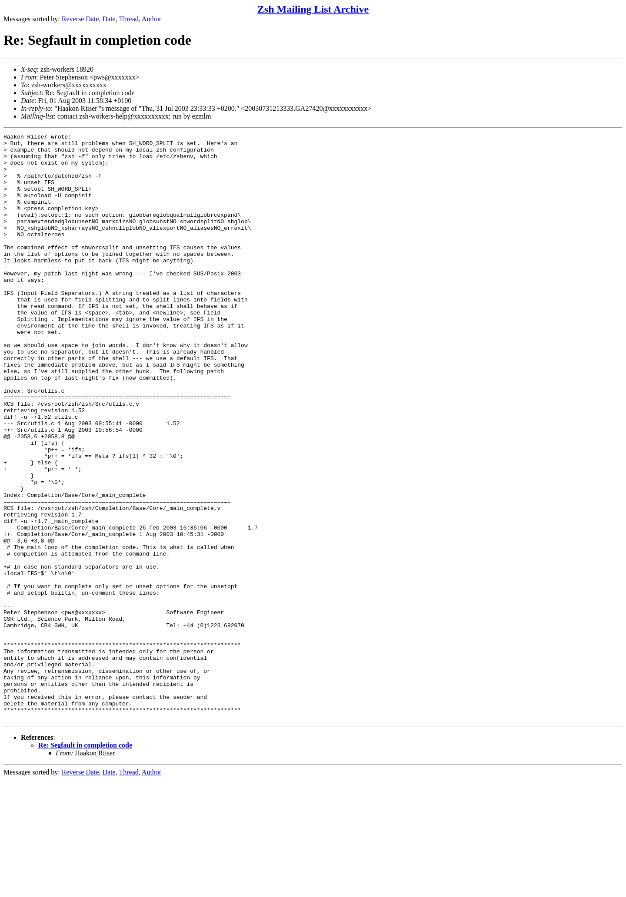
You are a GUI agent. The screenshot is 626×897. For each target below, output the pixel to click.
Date (109, 19)
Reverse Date (80, 19)
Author (151, 19)
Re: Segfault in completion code (85, 862)
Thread (128, 19)
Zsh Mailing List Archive (313, 9)
